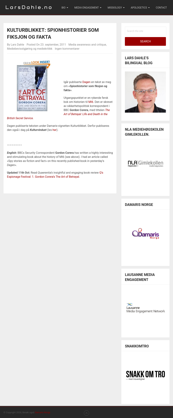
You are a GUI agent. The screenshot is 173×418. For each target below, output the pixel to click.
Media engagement (86, 7)
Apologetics (139, 7)
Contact (161, 7)
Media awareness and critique (87, 44)
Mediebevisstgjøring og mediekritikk (29, 48)
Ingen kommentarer (67, 48)
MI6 (90, 102)
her (55, 130)
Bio (63, 7)
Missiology (115, 7)
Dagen (86, 82)
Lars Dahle (17, 44)
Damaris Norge (42, 412)
